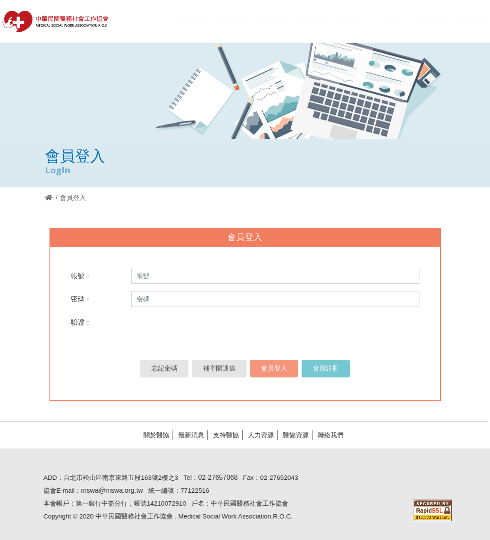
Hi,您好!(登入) (411, 7)
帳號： (81, 275)
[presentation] (194, 331)
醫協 (55, 21)
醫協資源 (293, 435)
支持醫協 (223, 435)
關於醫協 (153, 435)
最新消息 (188, 435)
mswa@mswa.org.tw (109, 490)
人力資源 (258, 435)
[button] (389, 27)
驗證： (81, 322)
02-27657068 (215, 477)
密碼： (81, 299)
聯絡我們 (328, 435)
